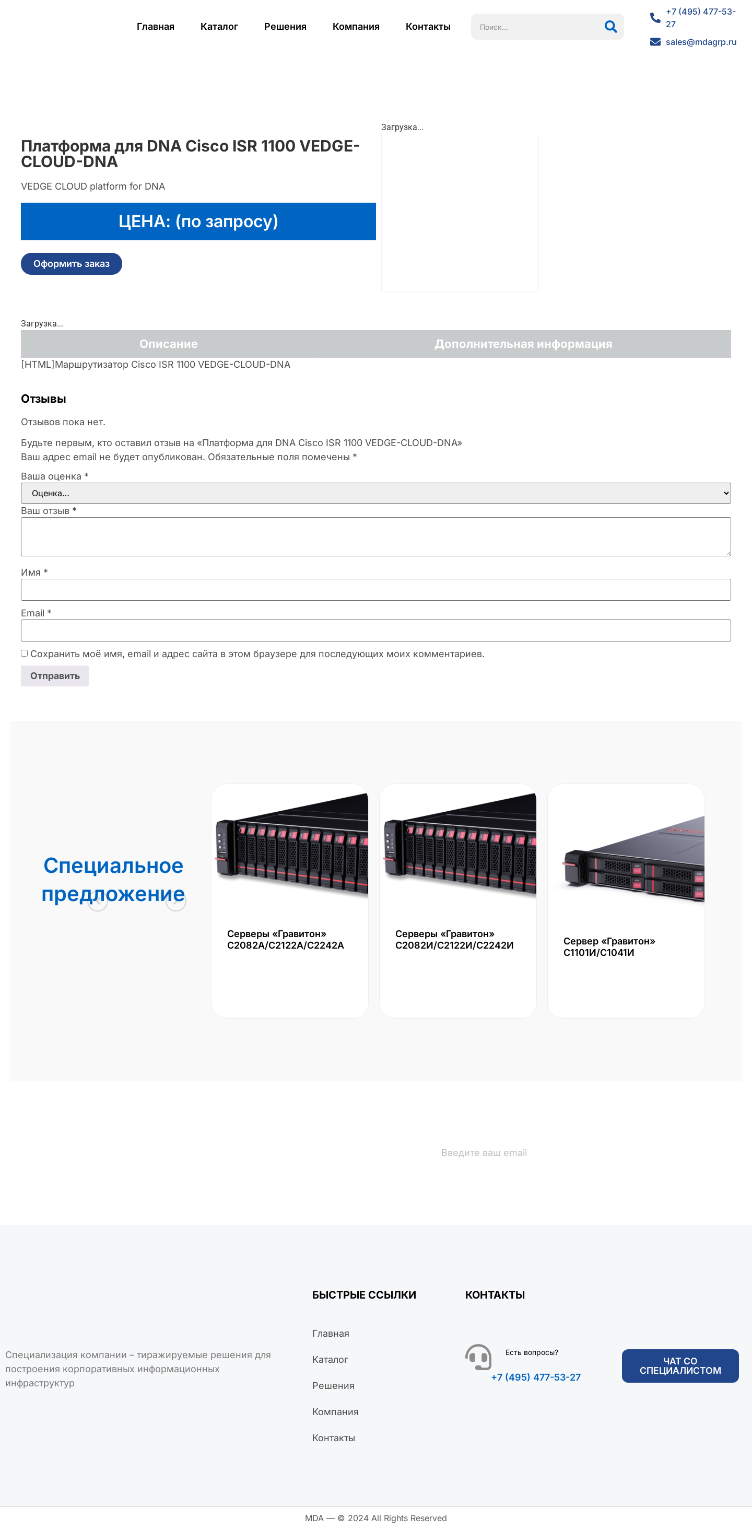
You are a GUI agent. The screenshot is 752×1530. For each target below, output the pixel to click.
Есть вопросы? (532, 1352)
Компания (356, 26)
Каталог (219, 26)
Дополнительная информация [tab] (523, 344)
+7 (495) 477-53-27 (536, 1377)
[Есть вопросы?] (478, 1358)
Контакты (428, 26)
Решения (285, 26)
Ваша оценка (55, 476)
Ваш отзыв (49, 511)
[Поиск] (611, 27)
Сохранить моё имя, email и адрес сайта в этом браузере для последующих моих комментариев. (257, 654)
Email (36, 613)
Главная (155, 26)
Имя (34, 572)
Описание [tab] (168, 344)
